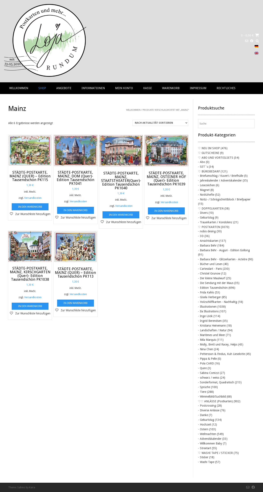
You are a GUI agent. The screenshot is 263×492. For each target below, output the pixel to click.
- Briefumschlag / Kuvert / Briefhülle (220, 175)
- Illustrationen (207, 306)
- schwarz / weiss (208, 377)
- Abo (201, 162)
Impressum (198, 88)
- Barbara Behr (207, 245)
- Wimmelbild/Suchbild (212, 396)
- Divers (203, 212)
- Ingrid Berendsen (210, 320)
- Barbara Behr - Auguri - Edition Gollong (224, 250)
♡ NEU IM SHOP (209, 148)
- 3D (201, 236)
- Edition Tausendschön (213, 287)
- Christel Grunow (209, 273)
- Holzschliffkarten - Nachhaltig (217, 302)
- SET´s (203, 166)
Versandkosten (33, 197)
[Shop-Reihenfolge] (160, 123)
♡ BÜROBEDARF (209, 171)
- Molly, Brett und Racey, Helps (217, 344)
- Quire (202, 368)
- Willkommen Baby (210, 443)
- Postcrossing (207, 405)
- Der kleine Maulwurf (211, 278)
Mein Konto (124, 88)
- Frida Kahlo (206, 292)
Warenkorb (171, 88)
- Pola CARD (206, 363)
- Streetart (204, 448)
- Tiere (202, 391)
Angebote (63, 88)
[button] (30, 214)
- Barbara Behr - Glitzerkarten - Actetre (222, 259)
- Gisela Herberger (209, 297)
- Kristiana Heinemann (212, 325)
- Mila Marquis (207, 339)
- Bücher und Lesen (210, 264)
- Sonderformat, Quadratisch (216, 382)
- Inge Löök (205, 316)
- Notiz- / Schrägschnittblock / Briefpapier (224, 199)
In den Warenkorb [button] (30, 206)
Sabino (21, 487)
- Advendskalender (209, 438)
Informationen (93, 88)
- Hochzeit (204, 424)
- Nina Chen (205, 349)
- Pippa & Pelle (207, 358)
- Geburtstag (206, 217)
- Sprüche (204, 387)
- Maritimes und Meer (211, 335)
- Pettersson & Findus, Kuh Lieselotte (221, 354)
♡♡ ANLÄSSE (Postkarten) (215, 401)
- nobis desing (207, 231)
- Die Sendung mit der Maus (215, 283)
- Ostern (203, 429)
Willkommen (18, 88)
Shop (42, 88)
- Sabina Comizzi (208, 373)
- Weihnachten (207, 434)
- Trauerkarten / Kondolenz (215, 222)
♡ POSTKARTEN (209, 227)
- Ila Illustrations (208, 311)
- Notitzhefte (206, 194)
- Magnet (204, 190)
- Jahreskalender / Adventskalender (220, 180)
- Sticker (203, 457)
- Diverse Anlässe (208, 410)
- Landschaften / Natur (212, 330)
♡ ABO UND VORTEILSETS (215, 157)
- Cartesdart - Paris (210, 268)
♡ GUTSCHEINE (208, 153)
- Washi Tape (206, 462)
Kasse (147, 88)
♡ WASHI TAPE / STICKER (215, 453)
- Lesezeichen (206, 185)
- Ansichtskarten (208, 240)
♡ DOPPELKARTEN (211, 208)
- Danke (203, 415)
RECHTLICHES (226, 88)
